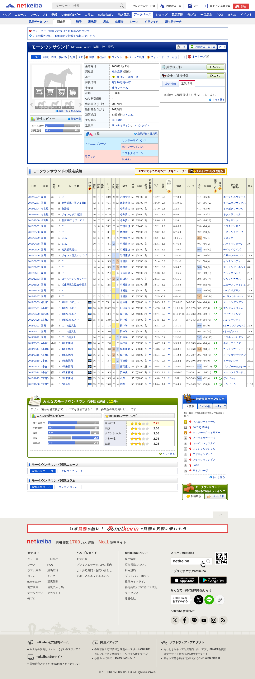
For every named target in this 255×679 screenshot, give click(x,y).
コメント (115, 57)
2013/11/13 (33, 214)
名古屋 (44, 208)
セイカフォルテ (232, 313)
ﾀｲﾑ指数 (169, 184)
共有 (181, 46)
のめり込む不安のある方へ (93, 575)
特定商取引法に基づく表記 (141, 587)
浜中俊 (124, 319)
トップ (6, 14)
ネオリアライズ (232, 343)
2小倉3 (44, 366)
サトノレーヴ (200, 470)
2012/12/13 (34, 278)
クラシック (152, 21)
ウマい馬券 (34, 570)
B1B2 (64, 237)
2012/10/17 (34, 296)
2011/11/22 (33, 337)
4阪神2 (44, 302)
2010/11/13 (33, 378)
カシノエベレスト (233, 273)
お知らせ (82, 559)
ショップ (161, 14)
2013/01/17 (34, 267)
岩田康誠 (125, 255)
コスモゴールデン (233, 337)
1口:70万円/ (122, 82)
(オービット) (230, 331)
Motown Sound (81, 47)
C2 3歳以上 (119, 120)
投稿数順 (193, 496)
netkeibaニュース (42, 471)
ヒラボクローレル (233, 208)
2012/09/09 (34, 302)
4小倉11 (45, 343)
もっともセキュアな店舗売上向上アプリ (195, 649)
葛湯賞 (65, 208)
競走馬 (61, 21)
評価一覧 (76, 118)
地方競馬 (123, 14)
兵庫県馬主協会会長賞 (74, 284)
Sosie (196, 465)
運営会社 (130, 598)
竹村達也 (125, 226)
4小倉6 (44, 349)
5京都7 (44, 384)
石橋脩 (124, 360)
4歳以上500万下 (70, 313)
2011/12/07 (33, 331)
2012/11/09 (33, 290)
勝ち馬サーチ (173, 21)
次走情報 (170, 83)
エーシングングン (233, 302)
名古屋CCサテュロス (73, 220)
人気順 (190, 406)
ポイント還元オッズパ (74, 255)
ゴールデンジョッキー (74, 278)
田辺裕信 (125, 308)
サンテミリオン (121, 125)
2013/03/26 (34, 249)
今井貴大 (125, 208)
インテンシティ (232, 261)
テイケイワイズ (232, 249)
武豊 (122, 378)
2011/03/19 (33, 360)
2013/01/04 (34, 273)
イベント (246, 14)
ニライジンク (230, 220)
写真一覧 (63, 110)
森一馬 (124, 313)
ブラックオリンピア (204, 459)
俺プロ (192, 14)
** (150, 302)
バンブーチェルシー (234, 366)
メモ (80, 57)
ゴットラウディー (233, 349)
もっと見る (218, 99)
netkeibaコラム (41, 487)
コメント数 (205, 406)
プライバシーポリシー (138, 575)
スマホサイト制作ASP (186, 653)
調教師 (92, 21)
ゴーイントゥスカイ (204, 443)
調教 (90, 57)
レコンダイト (141, 125)
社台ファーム (120, 87)
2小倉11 (45, 308)
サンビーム (229, 384)
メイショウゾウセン (234, 354)
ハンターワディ (232, 319)
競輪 (240, 6)
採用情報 (130, 559)
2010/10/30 (34, 384)
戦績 (46, 57)
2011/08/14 (33, 349)
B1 (63, 196)
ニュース (20, 14)
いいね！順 (215, 496)
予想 (54, 14)
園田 (43, 196)
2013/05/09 (34, 237)
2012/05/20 (34, 313)
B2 (63, 290)
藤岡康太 (125, 349)
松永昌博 (117, 71)
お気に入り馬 (55, 587)
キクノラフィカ (232, 214)
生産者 (119, 21)
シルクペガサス (232, 278)
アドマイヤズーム (203, 454)
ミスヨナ (228, 237)
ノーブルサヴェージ (204, 438)
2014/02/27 (34, 196)
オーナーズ (199, 56)
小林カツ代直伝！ (114, 658)
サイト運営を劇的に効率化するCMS (192, 658)
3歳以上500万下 (70, 302)
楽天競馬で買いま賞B (74, 202)
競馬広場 (52, 570)
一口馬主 (206, 14)
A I (45, 14)
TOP (36, 57)
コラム (89, 14)
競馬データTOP (38, 21)
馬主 (106, 21)
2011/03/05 (33, 366)
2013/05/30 (34, 232)
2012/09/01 (34, 308)
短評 (101, 57)
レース (34, 14)
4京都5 (44, 354)
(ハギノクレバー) (232, 296)
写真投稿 (76, 110)
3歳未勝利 (67, 343)
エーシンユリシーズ (234, 196)
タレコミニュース (72, 471)
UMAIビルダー (71, 14)
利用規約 (130, 570)
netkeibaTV (106, 14)
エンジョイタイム (233, 308)
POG (220, 14)
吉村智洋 (125, 196)
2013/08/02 (34, 226)
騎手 (79, 21)
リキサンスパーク (233, 232)
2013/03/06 (34, 255)
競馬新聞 (177, 14)
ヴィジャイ (229, 378)
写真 (72, 57)
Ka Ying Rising (201, 427)
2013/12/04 (34, 208)
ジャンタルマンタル (204, 448)
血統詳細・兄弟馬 (147, 133)
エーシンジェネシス (234, 267)
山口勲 (124, 278)
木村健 (124, 232)
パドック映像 (135, 57)
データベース (142, 14)
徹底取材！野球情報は (122, 649)
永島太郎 (125, 202)
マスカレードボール (204, 421)
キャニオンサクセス (234, 202)
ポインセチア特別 (72, 214)
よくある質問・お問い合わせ (94, 570)
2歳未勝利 (67, 378)
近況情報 (186, 83)
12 (111, 402)
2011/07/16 (33, 354)
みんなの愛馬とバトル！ (55, 649)
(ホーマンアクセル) (234, 325)
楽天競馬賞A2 (69, 249)
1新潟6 (44, 313)
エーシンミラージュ (234, 372)
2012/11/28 (33, 284)
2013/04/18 (34, 243)
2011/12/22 (33, 325)
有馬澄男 (125, 273)
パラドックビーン (233, 243)
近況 (174, 57)
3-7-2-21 (128, 114)
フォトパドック (158, 57)
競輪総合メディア (55, 663)
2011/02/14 (33, 372)
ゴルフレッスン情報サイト (121, 653)
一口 (182, 57)
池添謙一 (125, 302)
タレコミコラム (67, 487)
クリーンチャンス (233, 255)
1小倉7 (44, 372)
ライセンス (131, 592)
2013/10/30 (34, 220)
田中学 (124, 325)
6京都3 (44, 378)
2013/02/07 (34, 261)
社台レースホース (127, 77)
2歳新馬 (66, 384)
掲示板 (63, 57)
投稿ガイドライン (136, 581)
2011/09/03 (33, 343)
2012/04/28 (34, 319)
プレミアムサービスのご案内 (94, 564)
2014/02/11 (33, 202)
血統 (54, 57)
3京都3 (44, 319)
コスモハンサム (232, 226)
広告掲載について (136, 564)
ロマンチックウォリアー (206, 432)
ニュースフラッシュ (234, 284)
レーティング (219, 406)
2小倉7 (44, 360)
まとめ (231, 14)
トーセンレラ (230, 360)
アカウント (54, 592)
